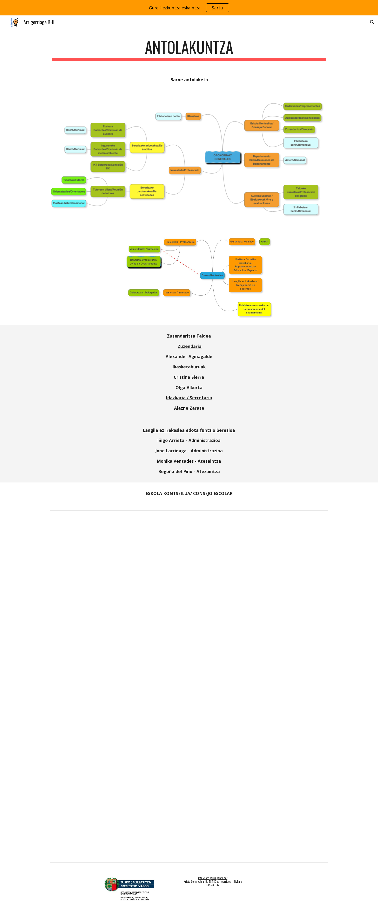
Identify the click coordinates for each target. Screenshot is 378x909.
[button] (372, 22)
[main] (189, 49)
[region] (189, 7)
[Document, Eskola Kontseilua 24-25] (189, 686)
